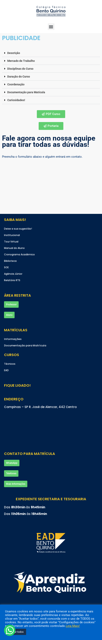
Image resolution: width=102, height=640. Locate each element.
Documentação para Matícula (26, 92)
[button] (51, 53)
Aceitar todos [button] (16, 631)
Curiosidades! (16, 100)
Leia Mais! (73, 626)
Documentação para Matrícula (25, 345)
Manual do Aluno (14, 248)
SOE (6, 267)
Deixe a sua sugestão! (18, 228)
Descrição (13, 53)
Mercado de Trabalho (21, 60)
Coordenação (15, 84)
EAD (6, 370)
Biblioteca (10, 261)
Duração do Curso (18, 76)
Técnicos (9, 364)
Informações (12, 339)
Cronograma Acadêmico (19, 254)
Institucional (12, 235)
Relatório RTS (12, 280)
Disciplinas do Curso (20, 68)
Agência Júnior (13, 273)
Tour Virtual (11, 241)
